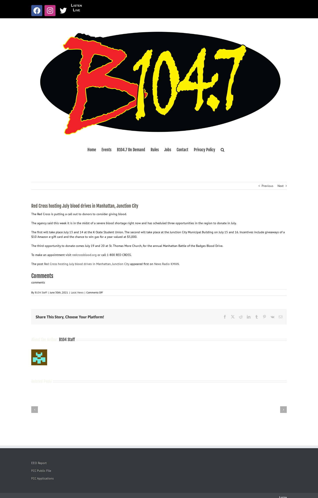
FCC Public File (41, 471)
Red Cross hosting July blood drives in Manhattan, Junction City (86, 264)
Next (280, 186)
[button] (222, 149)
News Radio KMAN (166, 264)
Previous (267, 186)
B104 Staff (41, 292)
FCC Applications (42, 478)
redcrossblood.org (84, 255)
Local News (77, 292)
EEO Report (39, 463)
